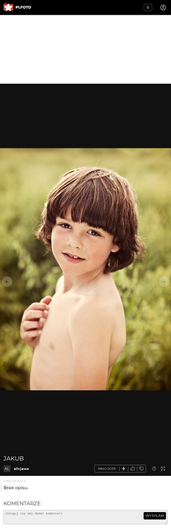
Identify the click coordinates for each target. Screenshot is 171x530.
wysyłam (154, 515)
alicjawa (21, 468)
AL (7, 468)
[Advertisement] (85, 49)
